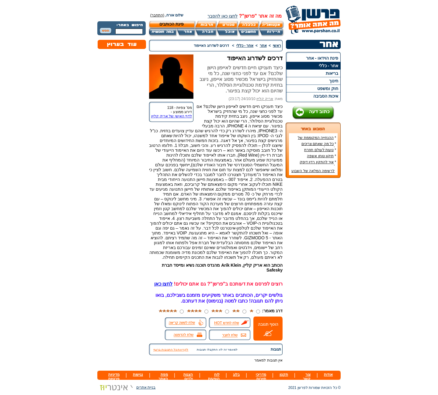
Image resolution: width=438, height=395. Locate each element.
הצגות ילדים (188, 376)
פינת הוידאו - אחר (322, 58)
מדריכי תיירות (261, 376)
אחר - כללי (328, 65)
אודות (328, 374)
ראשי (277, 45)
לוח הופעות (214, 376)
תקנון (284, 374)
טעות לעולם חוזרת (319, 150)
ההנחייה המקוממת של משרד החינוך (317, 140)
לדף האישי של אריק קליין (171, 116)
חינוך (333, 80)
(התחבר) (157, 15)
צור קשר (307, 376)
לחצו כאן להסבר (222, 16)
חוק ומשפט (327, 88)
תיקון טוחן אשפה (320, 156)
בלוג (236, 374)
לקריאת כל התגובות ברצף (170, 349)
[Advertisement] (313, 273)
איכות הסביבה (325, 96)
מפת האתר (163, 376)
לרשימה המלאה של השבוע (313, 171)
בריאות (332, 73)
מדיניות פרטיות (114, 376)
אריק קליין (264, 99)
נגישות (138, 374)
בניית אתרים (126, 387)
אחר (263, 45)
